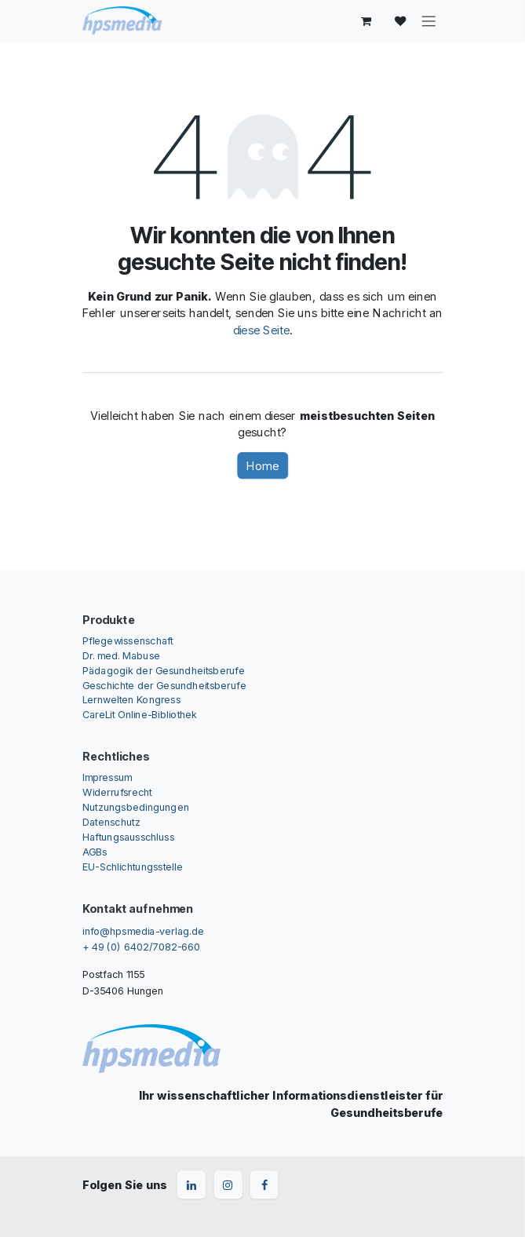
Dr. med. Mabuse (121, 655)
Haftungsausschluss (128, 836)
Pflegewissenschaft (127, 640)
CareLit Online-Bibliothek (140, 715)
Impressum (107, 777)
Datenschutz (111, 821)
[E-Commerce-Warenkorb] (366, 20)
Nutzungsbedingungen (135, 806)
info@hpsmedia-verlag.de (143, 930)
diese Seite (261, 330)
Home (262, 465)
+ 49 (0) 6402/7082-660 (141, 946)
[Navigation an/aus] (428, 20)
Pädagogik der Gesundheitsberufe (163, 670)
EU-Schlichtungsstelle (132, 866)
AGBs (94, 851)
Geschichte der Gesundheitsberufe (164, 685)
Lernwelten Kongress (131, 700)
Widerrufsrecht (117, 792)
